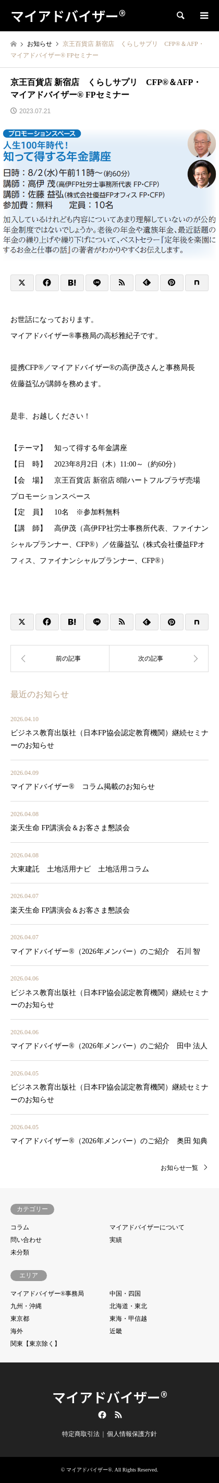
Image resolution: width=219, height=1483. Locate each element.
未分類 (19, 1252)
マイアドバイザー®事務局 (47, 1293)
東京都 (19, 1318)
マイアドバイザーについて (147, 1227)
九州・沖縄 (26, 1306)
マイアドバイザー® (109, 1396)
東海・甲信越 (128, 1318)
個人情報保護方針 (132, 1434)
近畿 (116, 1331)
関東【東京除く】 (35, 1343)
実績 (116, 1239)
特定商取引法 (81, 1434)
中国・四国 (125, 1293)
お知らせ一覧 (179, 1167)
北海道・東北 (128, 1306)
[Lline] (97, 282)
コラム (19, 1227)
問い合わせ (26, 1239)
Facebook (101, 1414)
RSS (118, 1414)
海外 (16, 1331)
